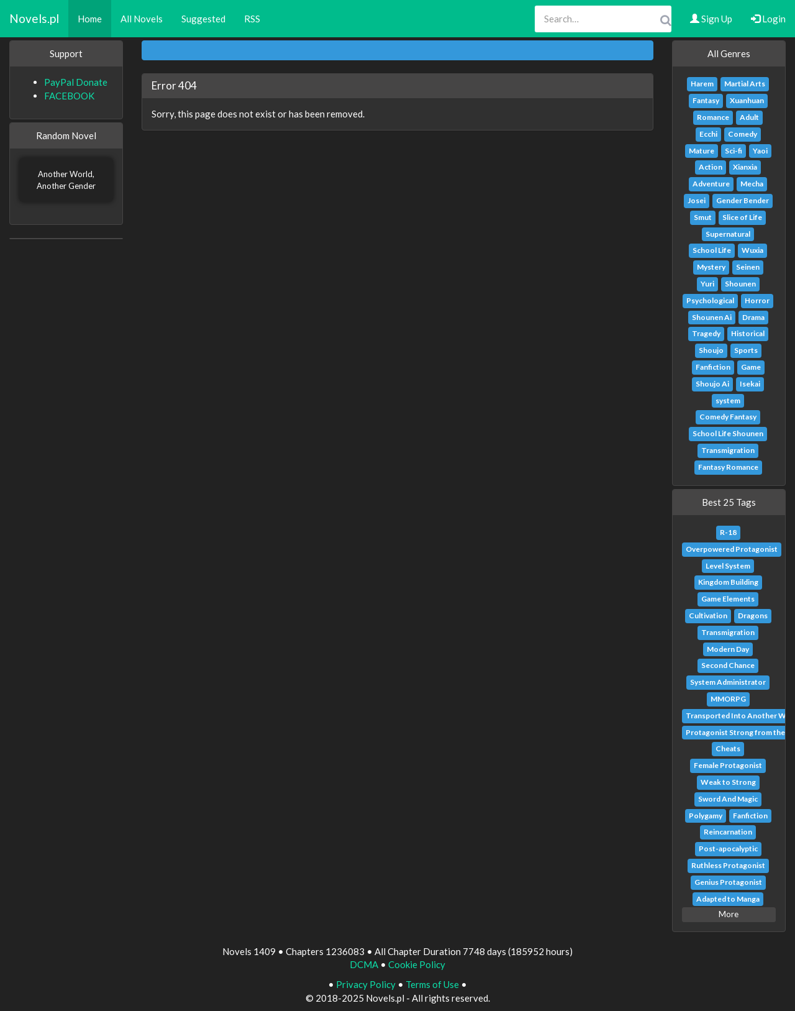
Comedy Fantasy (727, 416)
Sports (746, 350)
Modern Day (728, 649)
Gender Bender (742, 200)
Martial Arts (744, 83)
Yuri (707, 283)
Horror (757, 300)
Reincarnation (728, 831)
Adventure (711, 183)
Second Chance (728, 665)
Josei (697, 200)
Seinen (748, 267)
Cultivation (708, 615)
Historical (748, 333)
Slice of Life (742, 217)
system (728, 400)
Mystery (711, 267)
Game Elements (728, 598)
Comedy (742, 134)
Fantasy (706, 100)
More (728, 914)
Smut (703, 217)
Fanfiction (713, 367)
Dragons (753, 615)
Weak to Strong (728, 782)
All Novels (141, 18)
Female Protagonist (728, 765)
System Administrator (728, 682)
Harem (702, 83)
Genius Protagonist (728, 882)
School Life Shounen (728, 433)
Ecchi (708, 134)
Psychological (710, 300)
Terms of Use (432, 984)
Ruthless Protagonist (728, 865)
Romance (713, 117)
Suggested (203, 18)
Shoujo (711, 350)
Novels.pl (34, 18)
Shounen (740, 283)
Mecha (751, 183)
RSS (252, 18)
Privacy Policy (366, 984)
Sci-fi (733, 150)
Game (751, 367)
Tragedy (706, 333)
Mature (701, 150)
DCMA (364, 964)
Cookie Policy (416, 964)
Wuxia (752, 250)
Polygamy (705, 815)
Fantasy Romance (728, 467)
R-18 (728, 532)
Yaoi (760, 150)
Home (90, 18)
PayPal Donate (75, 82)
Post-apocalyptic (728, 848)
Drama (753, 317)
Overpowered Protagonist (732, 549)
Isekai (750, 383)
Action (710, 167)
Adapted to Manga (728, 898)
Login (768, 18)
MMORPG (728, 698)
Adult (749, 117)
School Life (712, 250)
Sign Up (711, 18)
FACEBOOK (69, 95)
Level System (728, 565)
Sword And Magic (728, 798)
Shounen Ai (712, 317)
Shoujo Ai (712, 383)
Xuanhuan (747, 100)
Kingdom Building (728, 582)
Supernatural (728, 234)
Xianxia (745, 167)
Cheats (728, 748)
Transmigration (728, 450)
